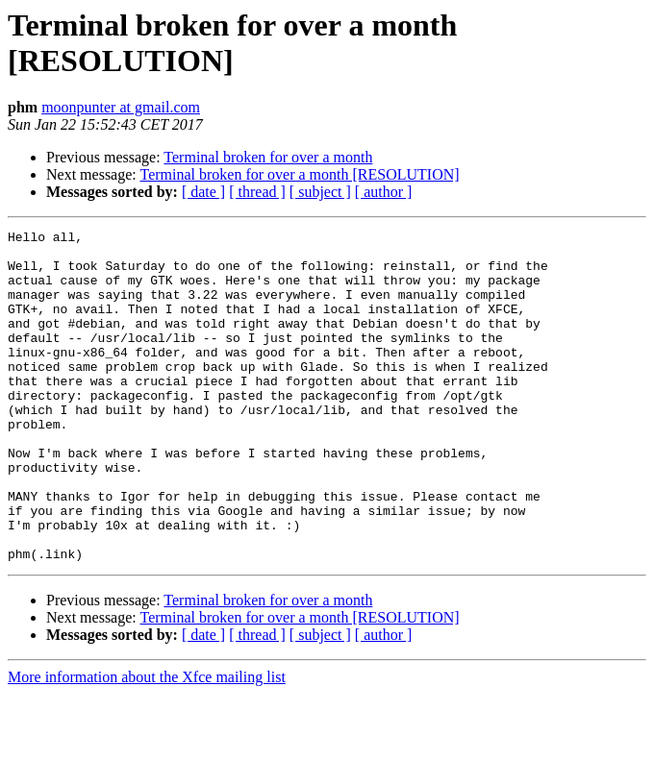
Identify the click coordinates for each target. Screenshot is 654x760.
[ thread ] (257, 192)
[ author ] (384, 192)
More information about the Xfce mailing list (147, 743)
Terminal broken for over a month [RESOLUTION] (299, 174)
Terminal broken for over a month (268, 157)
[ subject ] (320, 192)
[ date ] (203, 192)
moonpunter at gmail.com (120, 107)
